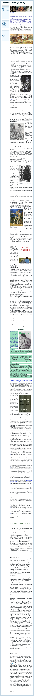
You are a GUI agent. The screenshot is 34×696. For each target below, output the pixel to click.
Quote (12, 663)
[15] (19, 242)
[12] (28, 207)
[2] (30, 69)
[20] (10, 507)
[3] (11, 99)
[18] (10, 498)
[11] (17, 200)
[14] (13, 237)
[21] (10, 513)
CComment (23, 694)
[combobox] (6, 4)
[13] (10, 467)
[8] (18, 178)
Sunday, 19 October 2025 (16, 557)
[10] (10, 197)
